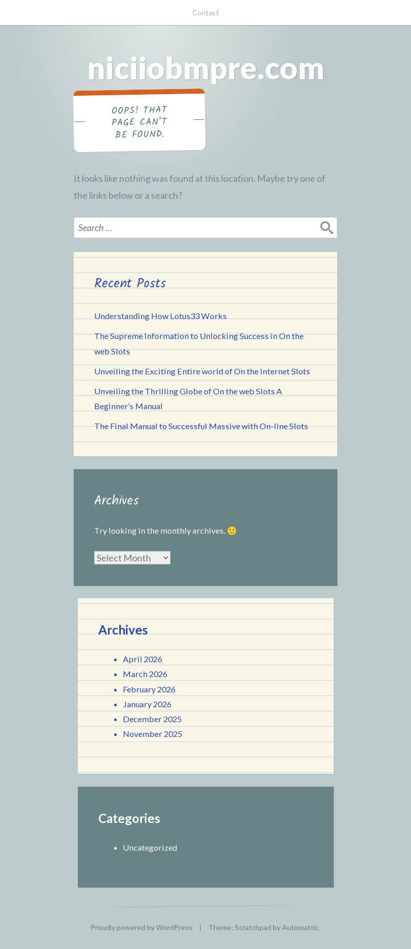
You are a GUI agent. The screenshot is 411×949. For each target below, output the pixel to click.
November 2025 (152, 734)
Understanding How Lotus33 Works (160, 316)
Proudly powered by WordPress (141, 927)
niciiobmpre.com (206, 67)
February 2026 (149, 689)
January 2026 (147, 704)
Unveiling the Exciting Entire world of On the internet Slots (202, 371)
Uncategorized (150, 847)
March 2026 (145, 674)
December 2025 (152, 719)
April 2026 (142, 659)
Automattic (300, 927)
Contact (205, 12)
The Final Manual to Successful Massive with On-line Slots (201, 426)
